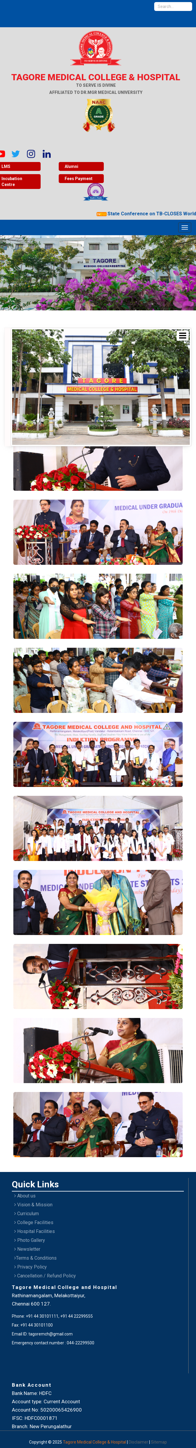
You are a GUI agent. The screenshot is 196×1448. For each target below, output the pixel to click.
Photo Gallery (29, 1240)
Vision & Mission (33, 1205)
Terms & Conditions (35, 1258)
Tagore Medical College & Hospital (95, 1442)
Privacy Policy (30, 1267)
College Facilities (33, 1222)
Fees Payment (79, 178)
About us (25, 1196)
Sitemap (159, 1442)
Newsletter (27, 1249)
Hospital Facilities (34, 1231)
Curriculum (26, 1213)
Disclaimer (139, 1442)
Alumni (71, 166)
